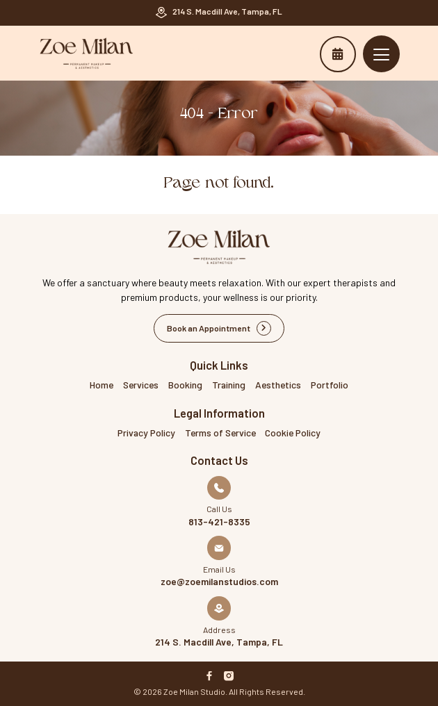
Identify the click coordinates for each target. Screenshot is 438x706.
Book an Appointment (337, 54)
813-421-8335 (219, 522)
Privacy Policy (146, 432)
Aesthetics (278, 385)
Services (141, 385)
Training (228, 385)
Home (101, 385)
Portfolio (329, 385)
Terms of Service (220, 432)
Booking (185, 385)
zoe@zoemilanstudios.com (219, 581)
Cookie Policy (293, 432)
